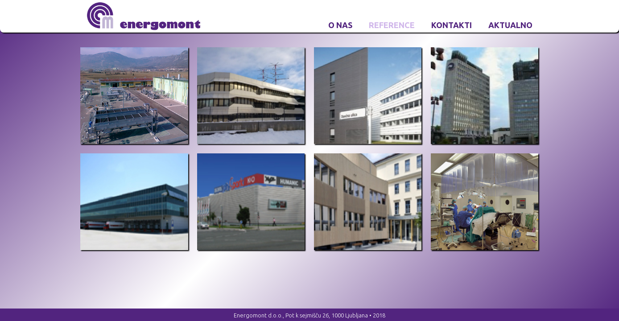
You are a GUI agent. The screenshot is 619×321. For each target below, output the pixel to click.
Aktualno (510, 25)
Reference (392, 25)
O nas (340, 25)
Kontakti (451, 25)
